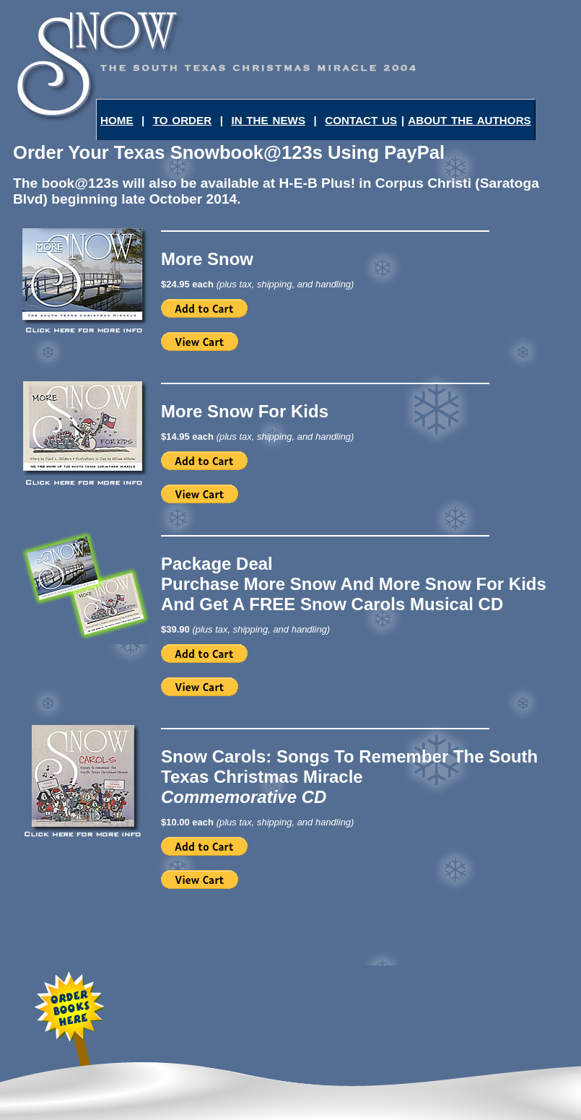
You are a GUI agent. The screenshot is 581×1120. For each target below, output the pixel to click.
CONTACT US (361, 120)
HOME (117, 120)
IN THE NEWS (268, 120)
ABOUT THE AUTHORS (469, 120)
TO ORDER (182, 120)
